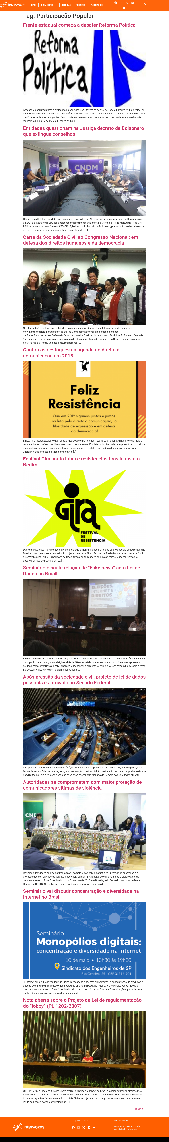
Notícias (66, 5)
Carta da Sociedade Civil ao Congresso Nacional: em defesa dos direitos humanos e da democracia (80, 240)
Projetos (80, 5)
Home (33, 5)
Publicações (97, 5)
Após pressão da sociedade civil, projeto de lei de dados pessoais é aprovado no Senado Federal (84, 680)
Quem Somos (49, 5)
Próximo (140, 1108)
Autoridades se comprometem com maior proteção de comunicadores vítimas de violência (82, 785)
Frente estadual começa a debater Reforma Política (79, 25)
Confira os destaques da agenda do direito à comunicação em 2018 (71, 353)
